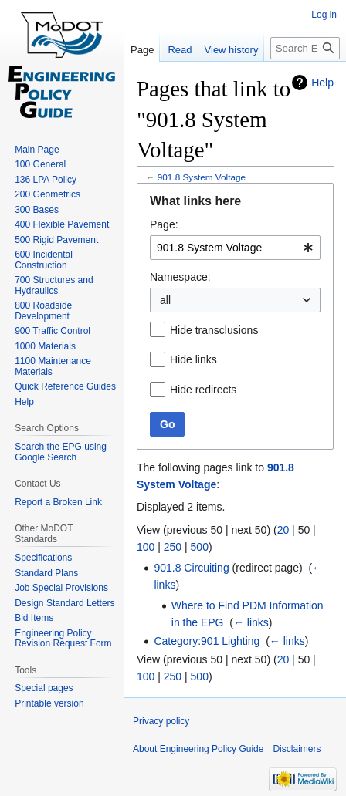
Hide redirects (203, 389)
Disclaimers (297, 749)
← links (251, 622)
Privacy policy (161, 721)
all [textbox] (165, 300)
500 (200, 547)
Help (322, 82)
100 (145, 547)
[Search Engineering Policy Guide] (305, 48)
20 (283, 530)
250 (172, 547)
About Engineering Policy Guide (198, 749)
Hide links (193, 359)
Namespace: (180, 277)
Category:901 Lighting (207, 641)
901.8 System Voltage (202, 177)
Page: (164, 224)
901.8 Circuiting (191, 568)
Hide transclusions (214, 330)
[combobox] (235, 247)
